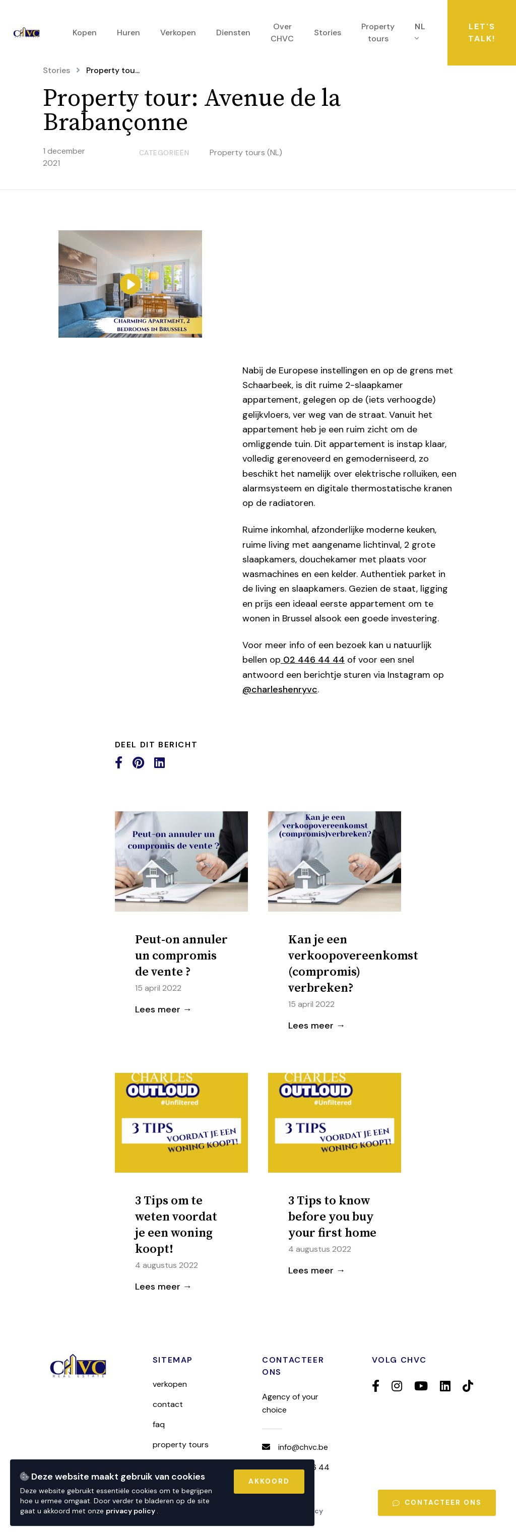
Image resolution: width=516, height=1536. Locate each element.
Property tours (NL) (246, 152)
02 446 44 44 (313, 660)
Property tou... (113, 70)
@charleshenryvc (279, 689)
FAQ (159, 1424)
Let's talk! (481, 32)
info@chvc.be (303, 1447)
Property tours (181, 1444)
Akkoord (269, 1481)
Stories (56, 70)
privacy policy (131, 1510)
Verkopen (170, 1384)
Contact (168, 1404)
